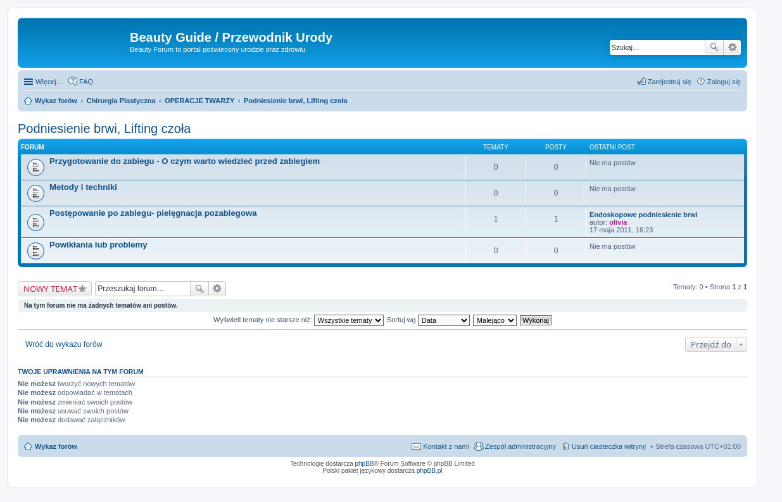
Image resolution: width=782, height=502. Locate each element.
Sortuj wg (428, 319)
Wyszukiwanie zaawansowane (732, 47)
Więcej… (49, 81)
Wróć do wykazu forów (63, 344)
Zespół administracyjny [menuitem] (520, 446)
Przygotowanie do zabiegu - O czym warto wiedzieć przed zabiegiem (184, 161)
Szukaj (714, 47)
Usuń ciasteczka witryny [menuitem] (609, 446)
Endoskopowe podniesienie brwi (644, 214)
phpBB (364, 463)
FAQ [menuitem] (86, 81)
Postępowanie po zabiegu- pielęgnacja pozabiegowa (153, 213)
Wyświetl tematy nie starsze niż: (298, 319)
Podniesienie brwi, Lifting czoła (104, 128)
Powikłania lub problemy (98, 244)
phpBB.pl (430, 470)
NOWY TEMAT (50, 288)
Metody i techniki (83, 187)
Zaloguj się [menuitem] (724, 81)
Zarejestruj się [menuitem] (669, 81)
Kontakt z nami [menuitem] (446, 446)
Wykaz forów (56, 446)
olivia (618, 222)
